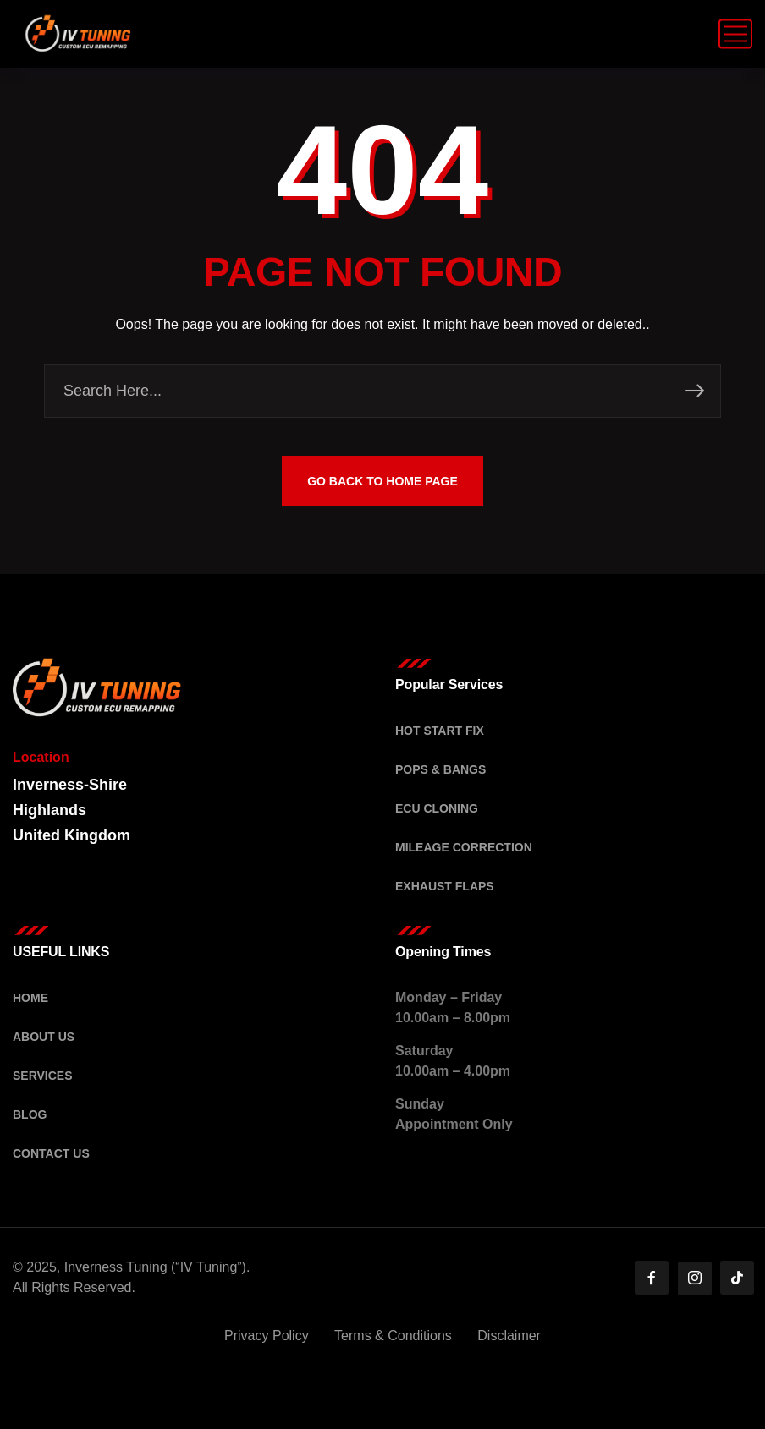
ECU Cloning (436, 808)
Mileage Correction (463, 847)
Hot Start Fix (439, 730)
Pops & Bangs (440, 769)
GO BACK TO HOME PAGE (382, 481)
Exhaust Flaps (444, 886)
